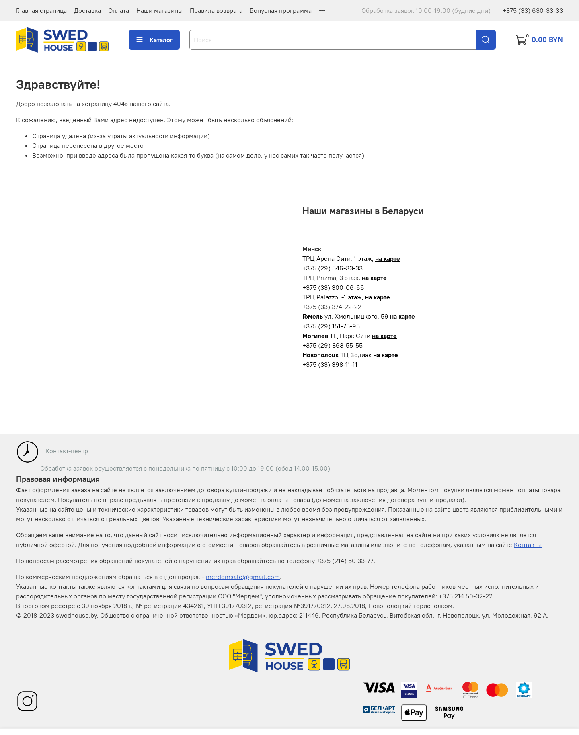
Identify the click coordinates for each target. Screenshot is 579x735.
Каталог (154, 40)
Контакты (528, 545)
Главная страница (41, 10)
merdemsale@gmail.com (243, 577)
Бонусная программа (281, 10)
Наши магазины (159, 10)
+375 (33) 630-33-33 (533, 10)
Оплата (118, 10)
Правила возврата (216, 10)
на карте (387, 258)
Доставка (87, 10)
